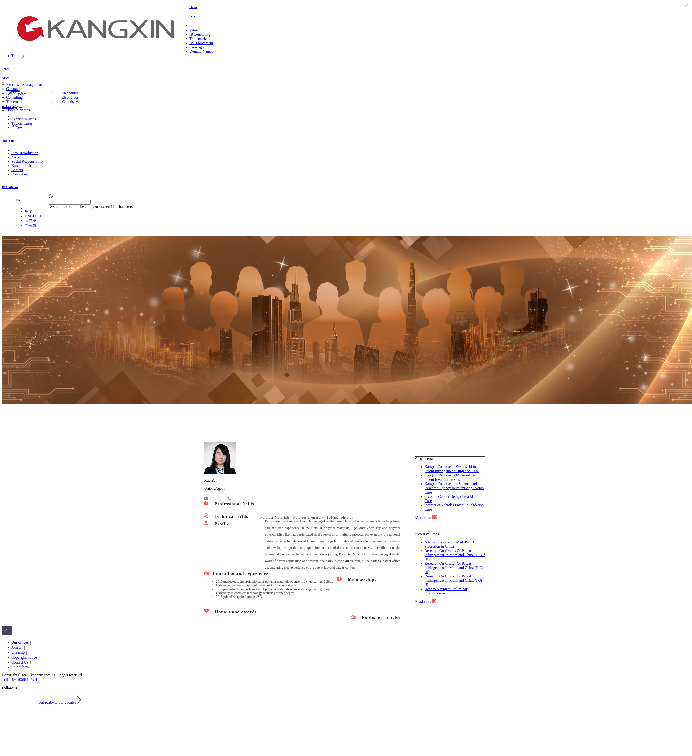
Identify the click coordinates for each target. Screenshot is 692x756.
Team (5, 68)
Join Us (17, 647)
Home (193, 7)
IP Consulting (199, 34)
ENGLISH (33, 216)
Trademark (197, 39)
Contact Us (19, 662)
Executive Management (24, 85)
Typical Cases (21, 123)
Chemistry (70, 102)
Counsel (12, 89)
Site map (18, 652)
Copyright (197, 47)
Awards (17, 157)
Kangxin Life (21, 166)
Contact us (19, 174)
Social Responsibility (27, 161)
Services (194, 16)
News (5, 77)
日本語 (30, 220)
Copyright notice (24, 657)
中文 (29, 211)
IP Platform (10, 187)
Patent (194, 30)
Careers (17, 170)
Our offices (19, 642)
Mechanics (70, 93)
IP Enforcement (201, 43)
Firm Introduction (24, 153)
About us (8, 141)
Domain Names (201, 51)
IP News (17, 128)
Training (17, 56)
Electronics (70, 97)
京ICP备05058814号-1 (19, 679)
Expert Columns (23, 119)
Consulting (14, 97)
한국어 (30, 225)
